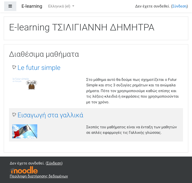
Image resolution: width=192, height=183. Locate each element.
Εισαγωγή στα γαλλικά (50, 115)
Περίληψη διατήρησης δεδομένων (39, 176)
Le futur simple (39, 67)
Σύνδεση (179, 6)
